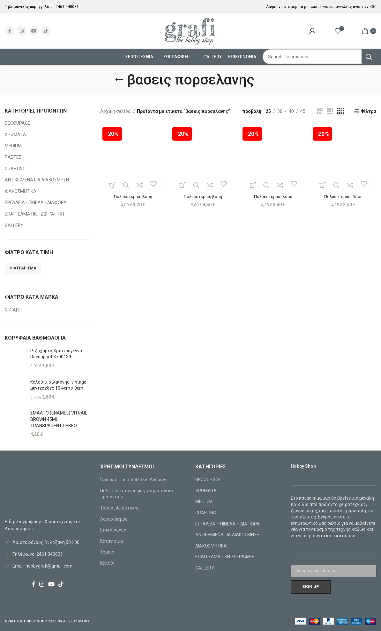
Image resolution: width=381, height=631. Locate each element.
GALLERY (14, 225)
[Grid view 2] (320, 111)
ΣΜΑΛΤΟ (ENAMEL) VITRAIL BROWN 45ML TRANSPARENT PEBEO (58, 419)
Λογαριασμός (114, 519)
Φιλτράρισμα (22, 268)
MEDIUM (13, 145)
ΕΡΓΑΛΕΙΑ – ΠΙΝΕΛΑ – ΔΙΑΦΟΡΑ (227, 523)
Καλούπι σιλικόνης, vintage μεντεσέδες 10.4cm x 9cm (58, 385)
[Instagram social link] (21, 31)
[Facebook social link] (9, 31)
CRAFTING (15, 168)
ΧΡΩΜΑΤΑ (15, 134)
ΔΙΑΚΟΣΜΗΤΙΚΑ (20, 191)
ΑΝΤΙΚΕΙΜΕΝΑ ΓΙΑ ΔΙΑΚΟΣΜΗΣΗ (37, 179)
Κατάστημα (111, 541)
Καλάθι (107, 563)
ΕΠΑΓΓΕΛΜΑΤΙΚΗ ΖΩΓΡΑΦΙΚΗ (34, 213)
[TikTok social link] (46, 31)
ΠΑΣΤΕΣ (13, 157)
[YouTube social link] (34, 31)
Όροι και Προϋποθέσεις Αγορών (133, 479)
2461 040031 (67, 6)
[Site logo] (190, 30)
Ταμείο (107, 551)
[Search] (320, 56)
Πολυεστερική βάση (132, 195)
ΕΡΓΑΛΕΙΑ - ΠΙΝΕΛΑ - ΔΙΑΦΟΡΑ (36, 202)
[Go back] (119, 79)
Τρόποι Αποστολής (120, 507)
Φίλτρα (368, 111)
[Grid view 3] (330, 111)
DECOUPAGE (17, 123)
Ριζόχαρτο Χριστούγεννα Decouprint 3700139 (56, 354)
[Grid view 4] (340, 111)
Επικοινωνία (113, 529)
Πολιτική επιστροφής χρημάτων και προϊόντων (137, 494)
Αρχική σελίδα (115, 111)
